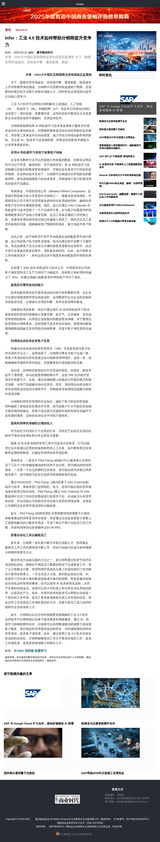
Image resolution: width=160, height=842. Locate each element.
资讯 (8, 30)
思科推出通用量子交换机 (112, 129)
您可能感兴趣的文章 (18, 674)
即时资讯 (105, 75)
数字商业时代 (45, 52)
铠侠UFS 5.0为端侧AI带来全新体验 (117, 221)
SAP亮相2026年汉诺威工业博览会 (117, 137)
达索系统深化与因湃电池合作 (114, 213)
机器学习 (41, 650)
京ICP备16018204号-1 (137, 819)
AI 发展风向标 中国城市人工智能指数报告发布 (120, 165)
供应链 (29, 650)
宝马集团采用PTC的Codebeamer (117, 205)
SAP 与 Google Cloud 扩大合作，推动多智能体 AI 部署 (39, 723)
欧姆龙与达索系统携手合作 (113, 121)
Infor (21, 650)
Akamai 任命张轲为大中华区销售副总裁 (120, 175)
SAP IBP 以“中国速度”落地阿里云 (117, 156)
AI (15, 650)
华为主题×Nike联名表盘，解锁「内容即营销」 (121, 184)
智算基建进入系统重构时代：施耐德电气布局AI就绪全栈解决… (120, 146)
